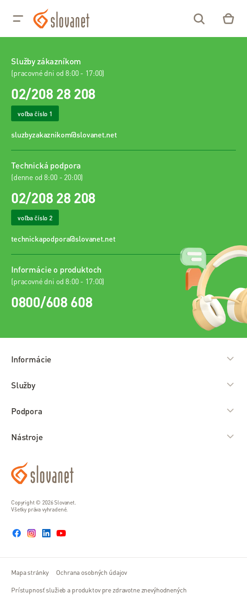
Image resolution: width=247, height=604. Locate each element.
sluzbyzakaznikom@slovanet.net (63, 134)
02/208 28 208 (53, 93)
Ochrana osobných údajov (91, 572)
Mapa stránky (30, 572)
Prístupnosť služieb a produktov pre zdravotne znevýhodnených (99, 589)
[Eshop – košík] (228, 18)
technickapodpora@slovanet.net (63, 238)
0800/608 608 (51, 301)
